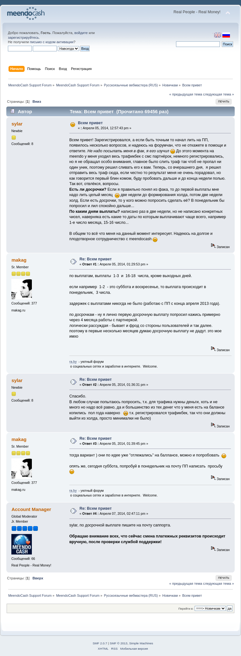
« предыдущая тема (185, 94)
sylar (16, 123)
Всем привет (90, 123)
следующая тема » (218, 94)
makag (18, 260)
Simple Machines (141, 643)
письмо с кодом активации (51, 42)
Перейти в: (185, 608)
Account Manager (31, 509)
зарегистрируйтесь (23, 37)
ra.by (73, 361)
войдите (81, 33)
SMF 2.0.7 (100, 643)
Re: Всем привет (95, 259)
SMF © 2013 (118, 643)
